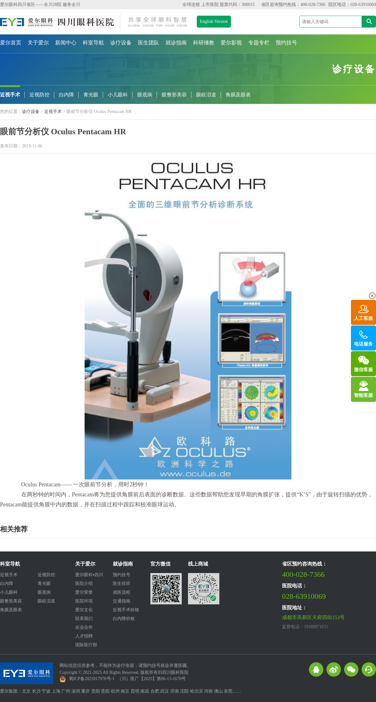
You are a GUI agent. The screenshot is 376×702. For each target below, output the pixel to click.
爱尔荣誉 (84, 592)
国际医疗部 (86, 645)
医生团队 (148, 43)
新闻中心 (65, 43)
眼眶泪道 (206, 94)
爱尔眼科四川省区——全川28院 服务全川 (40, 4)
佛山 (218, 691)
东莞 (228, 691)
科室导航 (93, 43)
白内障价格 (124, 618)
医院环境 (84, 601)
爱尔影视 (231, 43)
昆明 (135, 691)
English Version (214, 21)
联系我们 (84, 618)
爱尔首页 (10, 43)
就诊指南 (176, 43)
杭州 (115, 691)
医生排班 (121, 583)
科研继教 (203, 43)
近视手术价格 (126, 609)
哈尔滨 (196, 691)
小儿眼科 (118, 94)
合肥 (154, 691)
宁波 (46, 691)
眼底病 (144, 94)
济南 (174, 691)
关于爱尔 (38, 43)
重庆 (85, 691)
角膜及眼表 (238, 94)
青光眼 (90, 94)
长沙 (36, 691)
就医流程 (121, 592)
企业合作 (84, 627)
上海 (56, 691)
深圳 (75, 691)
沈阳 (184, 691)
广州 (65, 691)
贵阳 (95, 691)
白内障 (66, 94)
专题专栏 (258, 43)
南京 (125, 691)
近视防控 (39, 94)
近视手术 (10, 94)
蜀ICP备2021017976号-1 (91, 678)
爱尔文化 (84, 609)
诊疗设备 (121, 43)
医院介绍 (84, 583)
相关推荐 (14, 529)
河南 (208, 691)
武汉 (164, 691)
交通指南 (121, 601)
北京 (26, 691)
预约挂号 (286, 43)
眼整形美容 (174, 94)
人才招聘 (84, 636)
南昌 (144, 691)
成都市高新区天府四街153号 (313, 617)
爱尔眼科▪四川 (89, 574)
